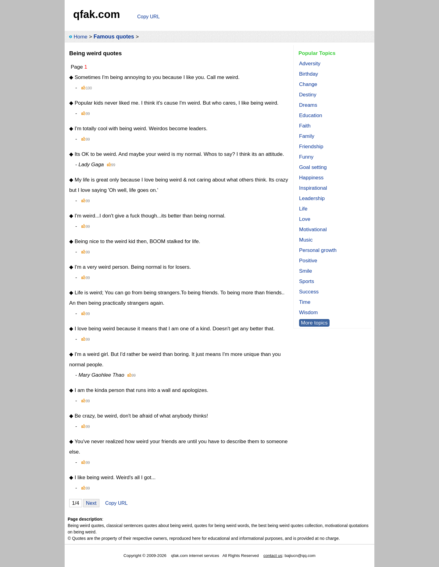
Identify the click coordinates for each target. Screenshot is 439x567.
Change (308, 84)
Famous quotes (114, 37)
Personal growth (318, 250)
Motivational (313, 229)
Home (80, 37)
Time (304, 302)
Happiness (311, 178)
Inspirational (313, 188)
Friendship (311, 146)
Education (310, 115)
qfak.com (96, 14)
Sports (306, 281)
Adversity (309, 63)
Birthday (308, 74)
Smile (305, 271)
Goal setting (313, 167)
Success (309, 292)
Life (303, 209)
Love (304, 219)
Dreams (308, 105)
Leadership (312, 198)
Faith (305, 126)
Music (305, 240)
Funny (306, 157)
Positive (308, 261)
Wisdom (308, 312)
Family (306, 136)
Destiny (307, 95)
